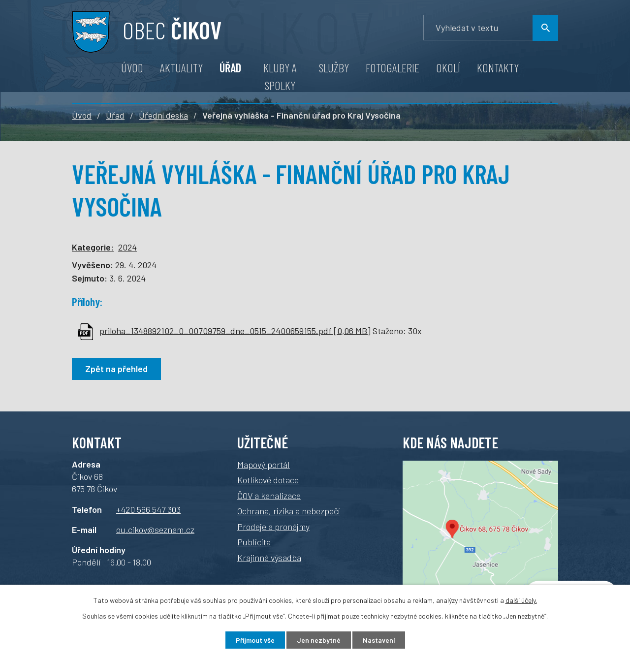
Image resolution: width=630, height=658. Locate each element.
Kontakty (498, 68)
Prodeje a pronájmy (273, 526)
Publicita (254, 541)
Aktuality (181, 68)
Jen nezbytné (319, 640)
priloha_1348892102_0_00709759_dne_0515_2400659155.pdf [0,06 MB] (235, 330)
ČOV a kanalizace (269, 495)
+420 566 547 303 (148, 509)
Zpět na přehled (116, 368)
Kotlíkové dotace (268, 479)
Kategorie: (93, 247)
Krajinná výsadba (269, 557)
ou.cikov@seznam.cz (155, 529)
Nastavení (379, 640)
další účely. (521, 600)
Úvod (132, 68)
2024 (127, 247)
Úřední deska (163, 115)
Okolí (448, 68)
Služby (334, 68)
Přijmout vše (255, 640)
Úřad (230, 68)
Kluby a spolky (280, 77)
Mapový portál (263, 464)
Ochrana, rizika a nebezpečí (288, 510)
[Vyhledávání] (490, 28)
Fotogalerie (392, 68)
